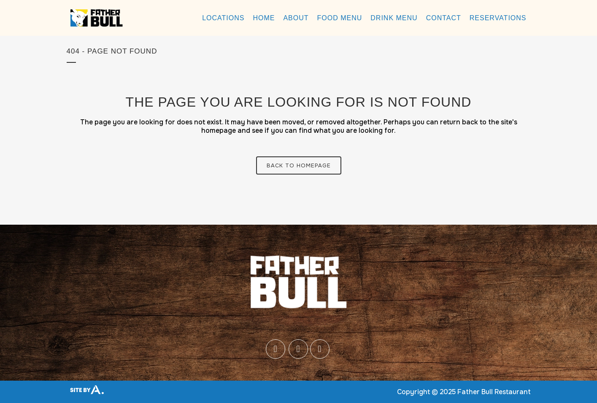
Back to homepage (299, 165)
